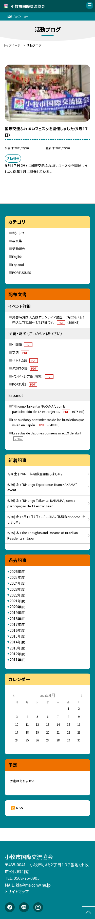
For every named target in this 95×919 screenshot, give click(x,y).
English (17, 256)
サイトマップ (18, 891)
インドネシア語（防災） (32, 376)
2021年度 (17, 600)
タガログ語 (25, 368)
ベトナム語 (25, 360)
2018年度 (17, 618)
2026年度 (17, 571)
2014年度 (17, 641)
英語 (20, 352)
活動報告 (18, 248)
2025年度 (17, 577)
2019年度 (17, 612)
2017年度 (17, 624)
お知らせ (18, 233)
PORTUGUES (21, 272)
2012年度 (17, 653)
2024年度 (17, 583)
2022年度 (17, 595)
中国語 (22, 344)
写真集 (17, 240)
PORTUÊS (24, 384)
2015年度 (17, 636)
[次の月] (81, 695)
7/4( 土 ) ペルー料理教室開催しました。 (35, 473)
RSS (19, 807)
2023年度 (17, 589)
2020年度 (17, 606)
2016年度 (17, 630)
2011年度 (17, 659)
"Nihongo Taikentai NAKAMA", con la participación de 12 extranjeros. (48, 409)
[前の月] (13, 695)
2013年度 (17, 647)
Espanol (18, 264)
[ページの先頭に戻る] (88, 913)
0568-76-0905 (27, 878)
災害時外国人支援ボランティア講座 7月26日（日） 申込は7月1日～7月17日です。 (50, 320)
